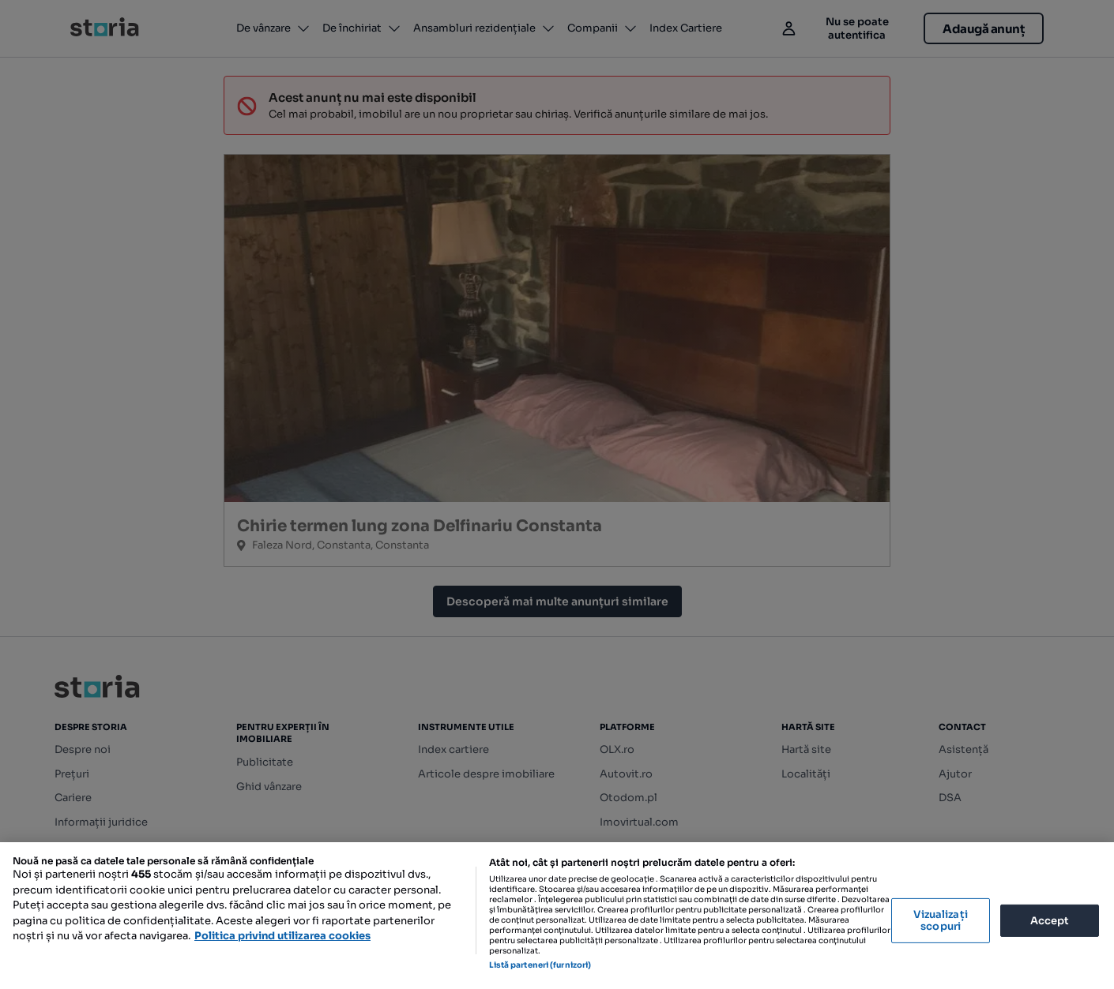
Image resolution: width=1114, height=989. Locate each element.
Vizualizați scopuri (940, 921)
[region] (557, 915)
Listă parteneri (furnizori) (540, 965)
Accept (1050, 920)
